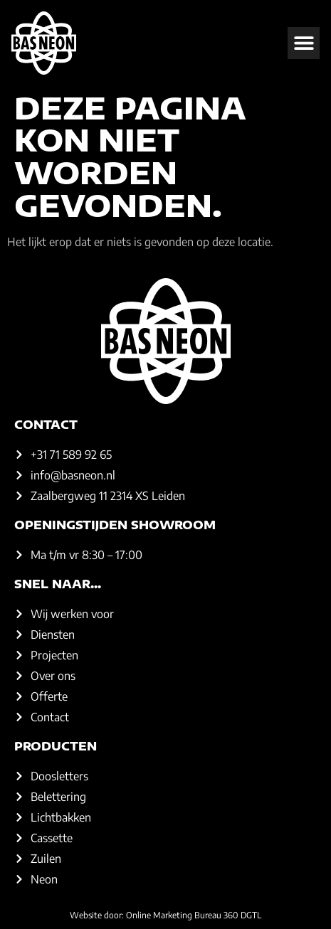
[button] (304, 43)
